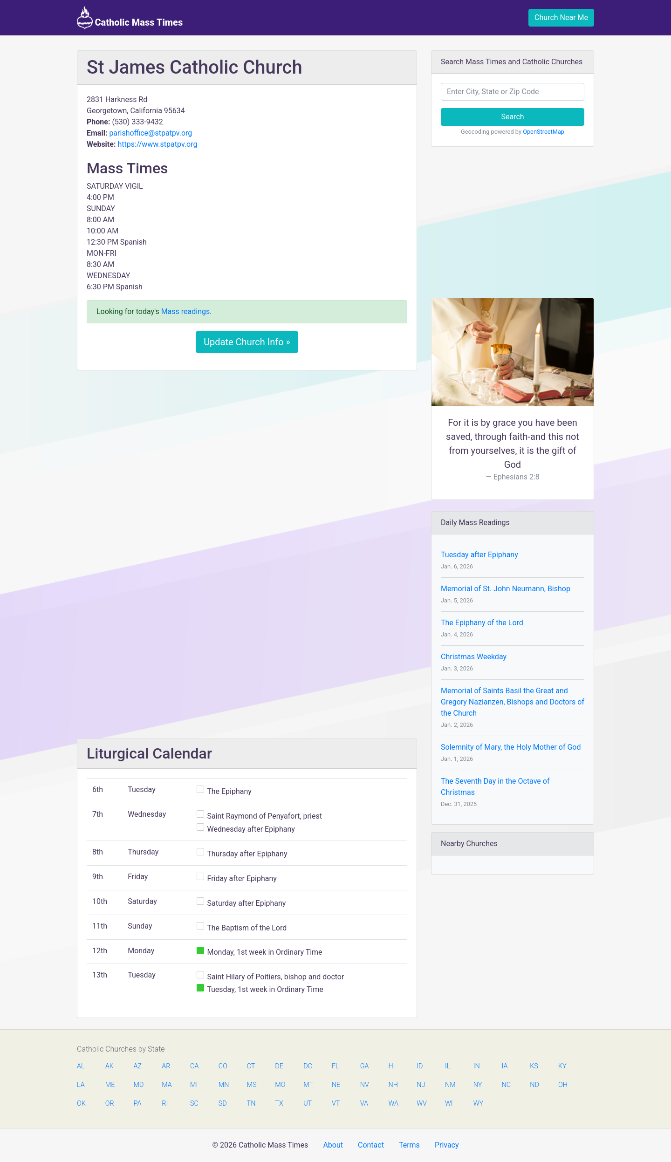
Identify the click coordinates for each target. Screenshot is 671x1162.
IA (504, 1066)
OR (109, 1103)
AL (81, 1066)
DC (307, 1066)
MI (194, 1085)
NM (449, 1085)
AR (166, 1066)
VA (364, 1103)
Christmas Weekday (474, 656)
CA (194, 1066)
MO (279, 1085)
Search (512, 116)
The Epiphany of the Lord (482, 622)
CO (223, 1066)
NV (364, 1085)
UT (307, 1103)
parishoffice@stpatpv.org (150, 133)
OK (81, 1103)
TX (279, 1103)
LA (81, 1085)
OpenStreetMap (543, 131)
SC (194, 1103)
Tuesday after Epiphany (479, 554)
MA (166, 1085)
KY (562, 1066)
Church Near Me (561, 17)
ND (534, 1085)
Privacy (447, 1145)
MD (138, 1085)
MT (308, 1085)
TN (251, 1103)
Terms (409, 1145)
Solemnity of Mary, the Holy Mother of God (511, 747)
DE (279, 1066)
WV (421, 1103)
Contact (371, 1145)
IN (476, 1066)
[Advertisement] (247, 447)
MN (223, 1085)
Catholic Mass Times (130, 17)
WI (449, 1103)
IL (447, 1066)
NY (477, 1085)
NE (336, 1085)
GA (364, 1066)
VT (336, 1103)
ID (420, 1066)
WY (478, 1103)
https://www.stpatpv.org (157, 144)
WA (392, 1103)
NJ (421, 1085)
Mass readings (185, 311)
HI (391, 1066)
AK (109, 1066)
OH (563, 1085)
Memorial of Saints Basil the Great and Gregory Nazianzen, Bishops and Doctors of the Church (512, 702)
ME (110, 1085)
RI (165, 1103)
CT (251, 1066)
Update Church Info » (247, 342)
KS (534, 1066)
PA (138, 1103)
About (333, 1145)
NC (506, 1085)
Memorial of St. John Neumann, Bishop (505, 588)
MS (251, 1085)
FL (335, 1066)
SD (223, 1103)
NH (392, 1085)
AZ (138, 1066)
